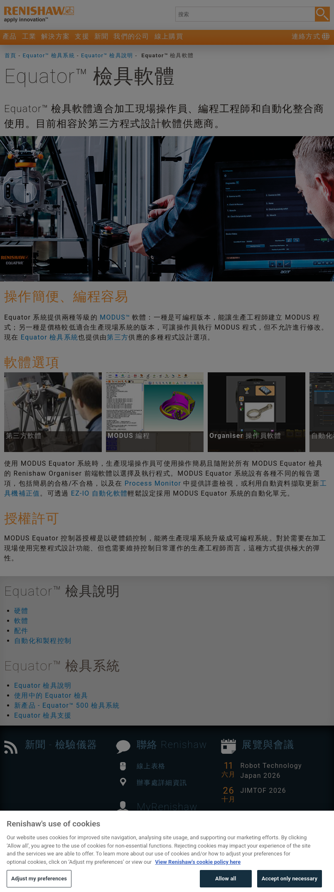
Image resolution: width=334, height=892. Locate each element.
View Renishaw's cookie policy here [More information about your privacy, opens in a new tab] (198, 875)
